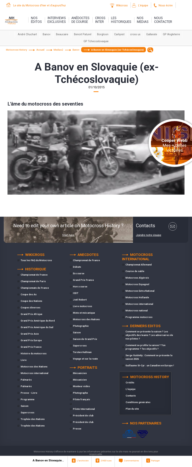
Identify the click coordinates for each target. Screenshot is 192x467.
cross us (135, 34)
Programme (27, 399)
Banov (46, 34)
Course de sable (134, 271)
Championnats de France (35, 287)
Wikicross (122, 5)
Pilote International (84, 409)
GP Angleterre (171, 34)
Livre (24, 360)
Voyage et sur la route (85, 358)
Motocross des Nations (34, 366)
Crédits (130, 382)
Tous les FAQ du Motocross (36, 260)
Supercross (27, 412)
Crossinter (100, 20)
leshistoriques (121, 20)
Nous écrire (166, 5)
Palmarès (26, 379)
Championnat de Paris (33, 281)
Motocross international (34, 373)
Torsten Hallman (82, 352)
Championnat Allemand (138, 264)
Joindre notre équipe (148, 235)
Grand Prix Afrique (31, 314)
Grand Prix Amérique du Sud (37, 327)
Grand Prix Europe (31, 340)
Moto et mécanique (84, 312)
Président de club (83, 415)
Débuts (77, 266)
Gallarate (151, 34)
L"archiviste (82, 460)
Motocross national (136, 310)
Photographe (80, 392)
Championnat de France (34, 274)
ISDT (75, 293)
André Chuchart (27, 34)
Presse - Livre (29, 392)
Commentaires (131, 460)
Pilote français (81, 399)
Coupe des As (29, 294)
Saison (24, 406)
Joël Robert (80, 299)
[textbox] (150, 49)
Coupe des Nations (31, 301)
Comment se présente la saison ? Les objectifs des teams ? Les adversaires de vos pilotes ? (149, 335)
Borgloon (102, 34)
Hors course (80, 286)
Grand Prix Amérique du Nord (38, 320)
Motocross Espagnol (137, 284)
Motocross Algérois (137, 277)
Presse (77, 428)
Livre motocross (82, 306)
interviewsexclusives (56, 20)
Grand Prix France (31, 347)
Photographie (81, 326)
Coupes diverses (30, 307)
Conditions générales (138, 402)
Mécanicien (80, 373)
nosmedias (142, 20)
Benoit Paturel (82, 34)
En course (78, 273)
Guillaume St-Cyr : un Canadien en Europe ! (149, 365)
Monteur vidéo (81, 386)
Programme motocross (138, 317)
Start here (68, 235)
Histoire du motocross (33, 353)
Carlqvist (119, 34)
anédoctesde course (80, 20)
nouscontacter (163, 20)
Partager (155, 460)
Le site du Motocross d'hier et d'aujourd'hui (39, 5)
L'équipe (143, 5)
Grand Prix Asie (30, 333)
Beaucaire (62, 34)
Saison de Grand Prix (85, 339)
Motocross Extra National (139, 290)
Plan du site (132, 408)
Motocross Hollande (137, 297)
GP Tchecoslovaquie (96, 41)
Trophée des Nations (33, 419)
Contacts (131, 395)
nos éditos (36, 20)
